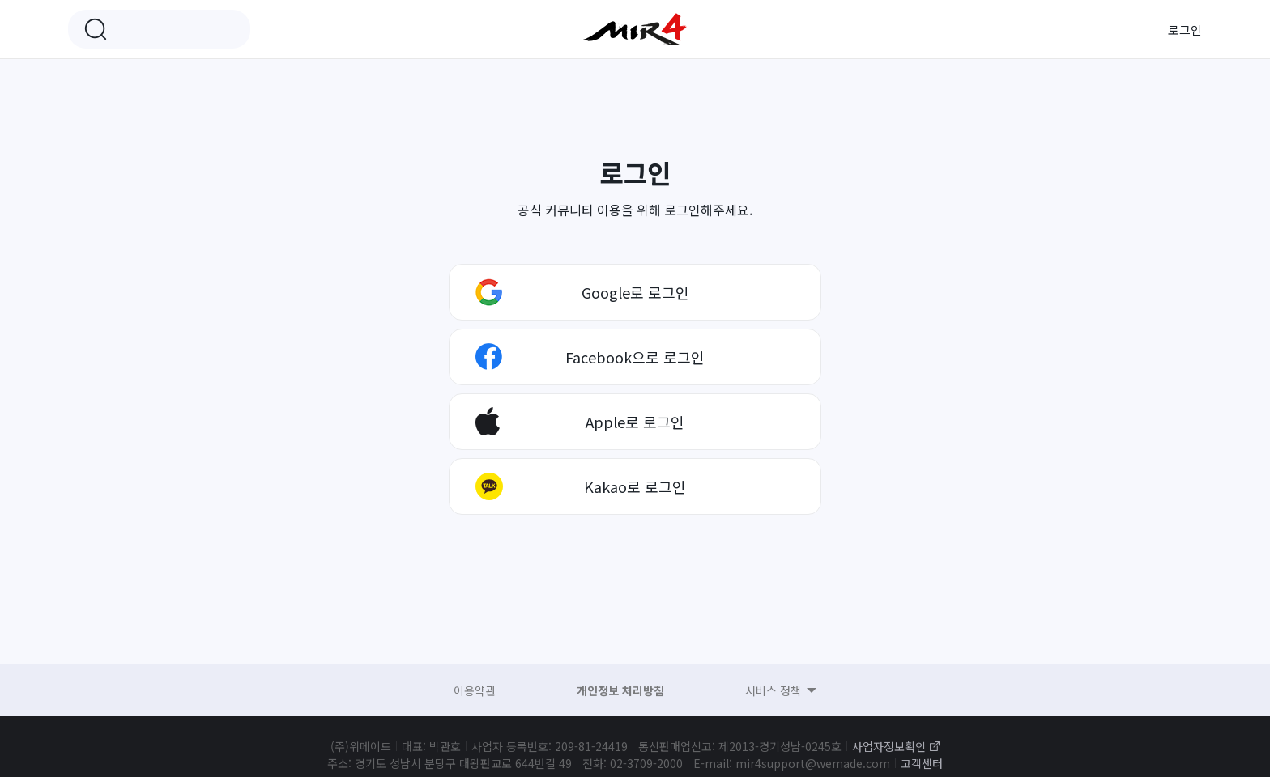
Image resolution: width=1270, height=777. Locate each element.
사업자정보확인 (889, 746)
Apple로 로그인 (635, 421)
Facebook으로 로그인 (635, 356)
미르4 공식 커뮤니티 (635, 29)
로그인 (1185, 29)
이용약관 (475, 690)
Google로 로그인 (635, 292)
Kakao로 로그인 (635, 486)
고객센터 (922, 763)
